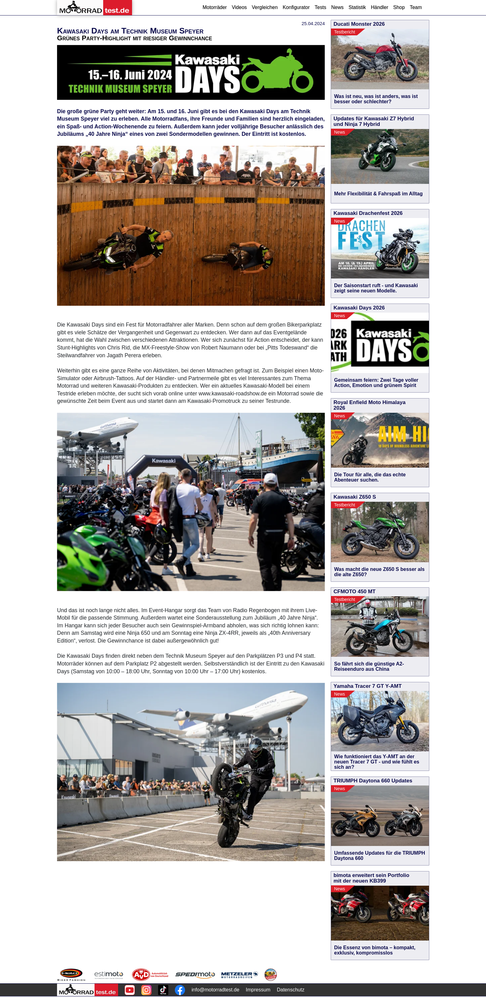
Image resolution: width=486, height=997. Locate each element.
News (337, 7)
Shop (399, 7)
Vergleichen (265, 7)
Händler (379, 7)
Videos (239, 7)
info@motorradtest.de (215, 989)
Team (416, 7)
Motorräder (214, 7)
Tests (320, 7)
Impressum (258, 989)
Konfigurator (296, 7)
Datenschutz (290, 989)
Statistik (357, 7)
